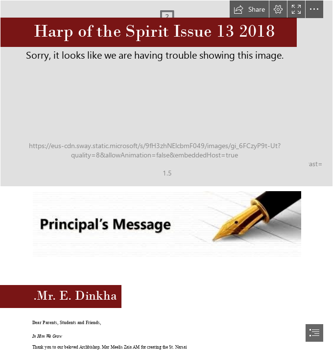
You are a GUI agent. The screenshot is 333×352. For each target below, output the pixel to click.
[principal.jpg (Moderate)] (166, 223)
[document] (166, 176)
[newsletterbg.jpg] (166, 93)
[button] (249, 9)
